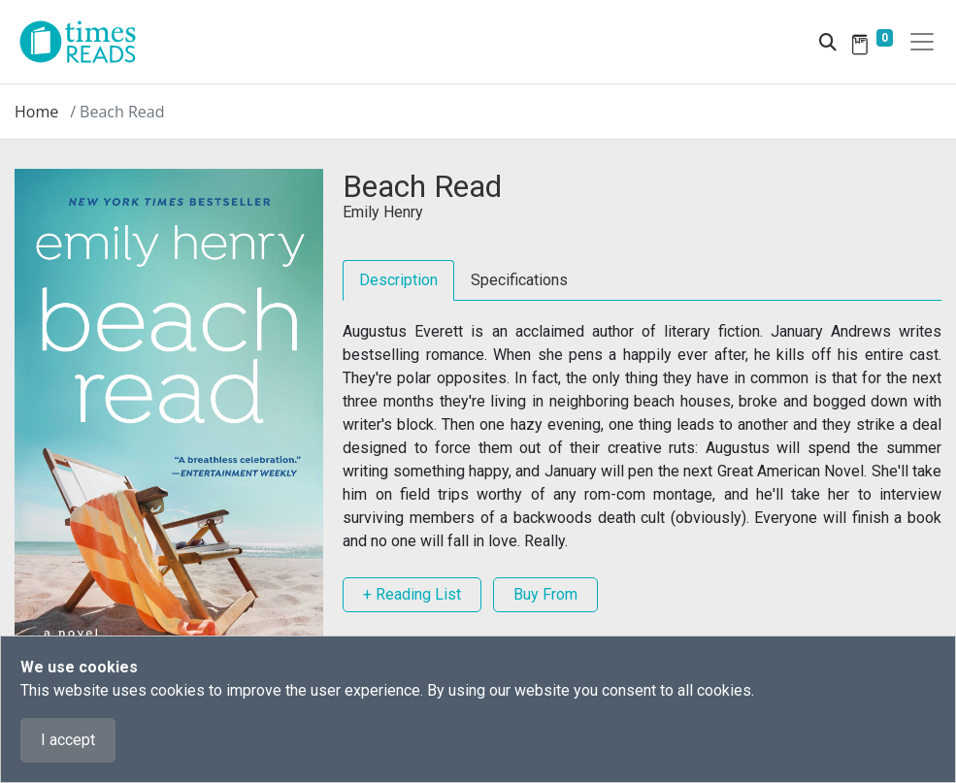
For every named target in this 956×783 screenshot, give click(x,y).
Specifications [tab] (519, 280)
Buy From (545, 594)
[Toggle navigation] (922, 41)
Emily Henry (383, 212)
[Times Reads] (85, 42)
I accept (68, 740)
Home (36, 111)
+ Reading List (412, 594)
